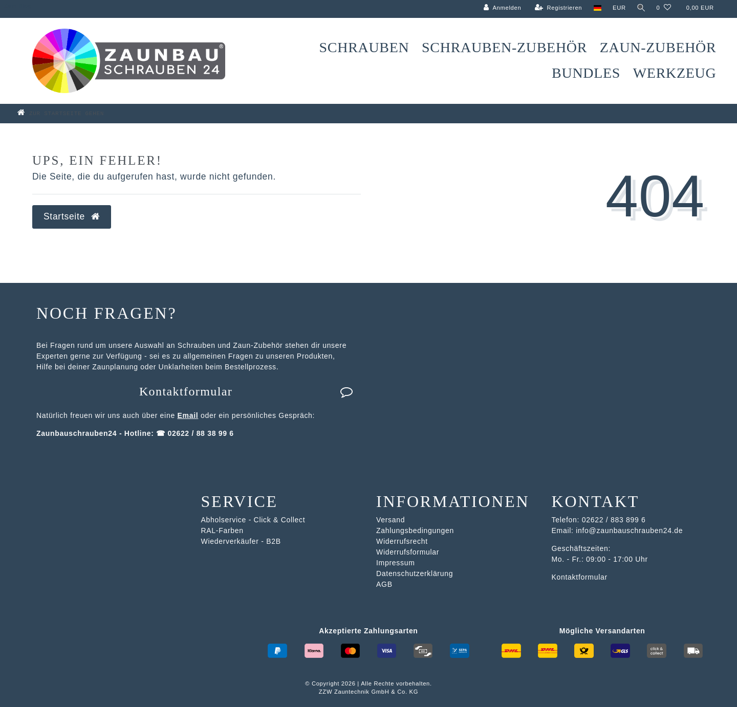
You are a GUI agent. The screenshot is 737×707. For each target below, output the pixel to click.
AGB (384, 584)
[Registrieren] (557, 8)
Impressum (395, 563)
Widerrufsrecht (402, 541)
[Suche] (640, 8)
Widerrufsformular (407, 552)
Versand (390, 520)
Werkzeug (675, 73)
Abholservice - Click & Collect (253, 520)
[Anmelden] (501, 8)
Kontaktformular (246, 391)
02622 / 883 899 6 (614, 520)
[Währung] (617, 8)
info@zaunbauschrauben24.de (629, 530)
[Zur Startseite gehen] (75, 113)
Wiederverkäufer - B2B (241, 541)
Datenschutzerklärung (414, 573)
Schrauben (364, 47)
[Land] (596, 8)
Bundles (586, 73)
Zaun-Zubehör (658, 47)
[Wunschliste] (664, 8)
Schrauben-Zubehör (504, 47)
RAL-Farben (222, 530)
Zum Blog (17, 6)
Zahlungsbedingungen (415, 530)
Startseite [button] (72, 216)
